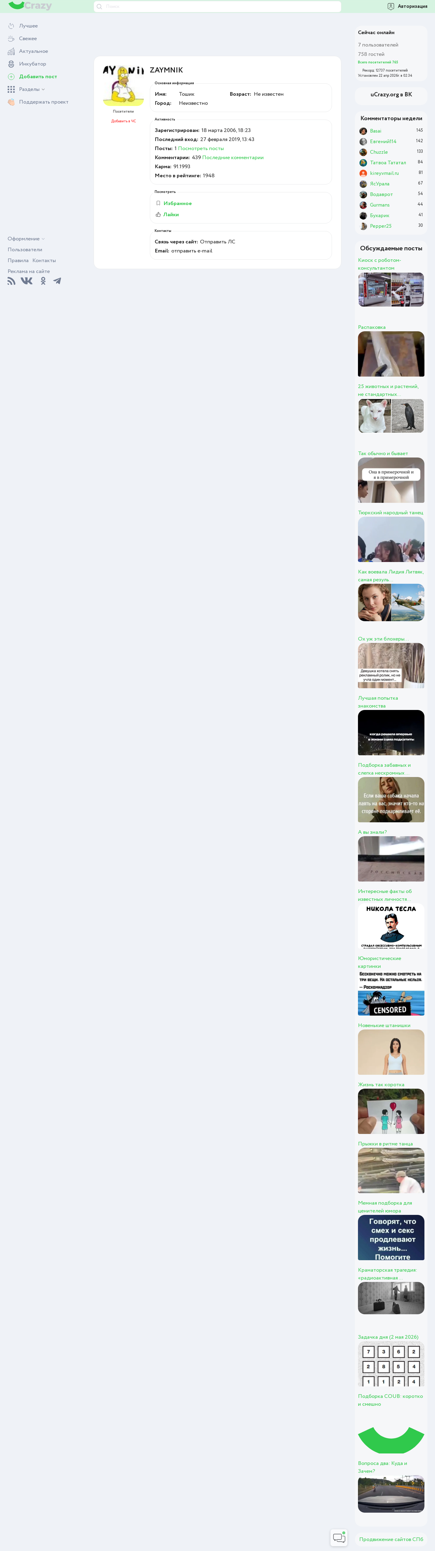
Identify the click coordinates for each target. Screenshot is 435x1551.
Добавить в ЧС (123, 121)
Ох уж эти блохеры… (383, 639)
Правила (18, 261)
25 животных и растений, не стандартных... (388, 390)
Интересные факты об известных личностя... (385, 895)
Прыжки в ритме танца (385, 1144)
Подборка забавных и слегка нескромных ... (384, 769)
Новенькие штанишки (384, 1025)
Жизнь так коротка (381, 1085)
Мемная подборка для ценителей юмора (385, 1207)
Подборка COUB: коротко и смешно (390, 1400)
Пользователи (25, 250)
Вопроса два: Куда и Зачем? (382, 1467)
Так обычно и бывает (383, 454)
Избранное (173, 203)
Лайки (167, 215)
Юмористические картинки (379, 962)
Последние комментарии (233, 158)
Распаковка (372, 327)
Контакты (44, 261)
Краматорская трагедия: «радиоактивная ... (387, 1274)
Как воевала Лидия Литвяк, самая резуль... (391, 576)
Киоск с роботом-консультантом (379, 264)
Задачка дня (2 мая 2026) (388, 1337)
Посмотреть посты (201, 149)
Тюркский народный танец (390, 513)
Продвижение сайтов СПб (391, 1539)
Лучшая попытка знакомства (378, 702)
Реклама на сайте (29, 271)
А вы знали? (372, 832)
